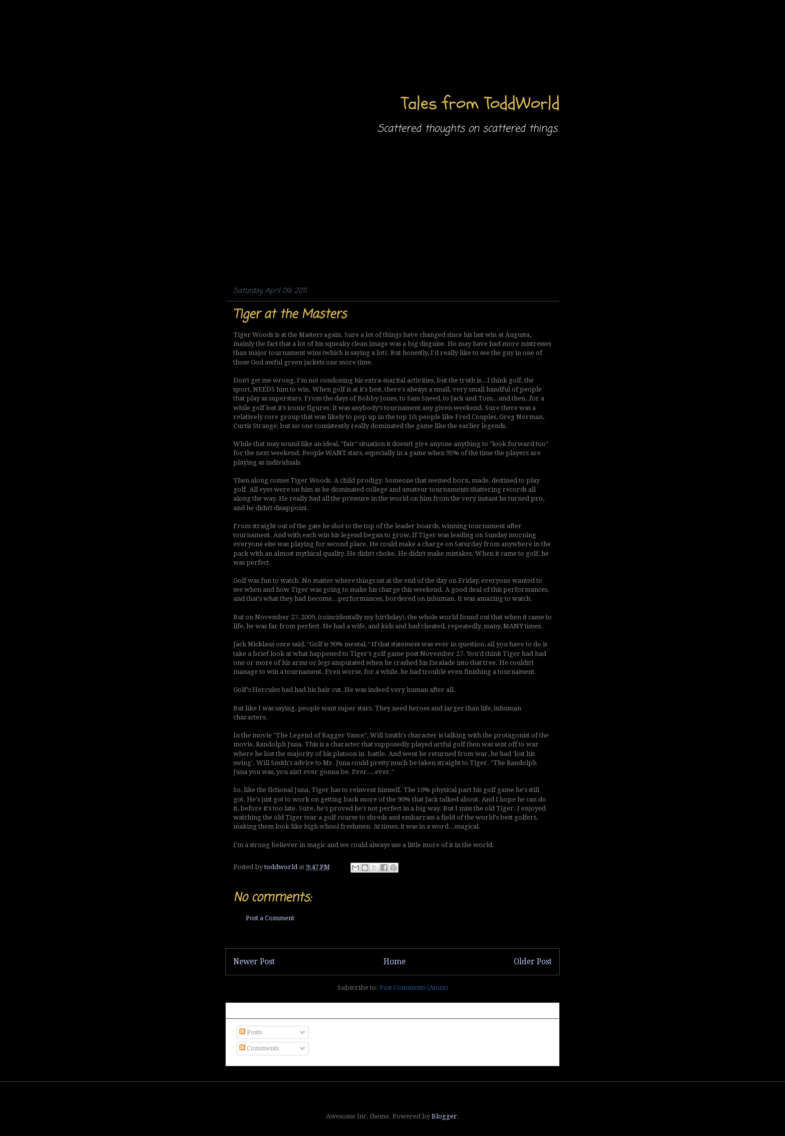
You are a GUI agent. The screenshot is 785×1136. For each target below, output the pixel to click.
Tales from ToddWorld (480, 103)
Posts (250, 1032)
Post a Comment (270, 918)
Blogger (444, 1116)
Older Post (533, 961)
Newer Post (254, 961)
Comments (259, 1048)
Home (394, 961)
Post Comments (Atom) (413, 987)
